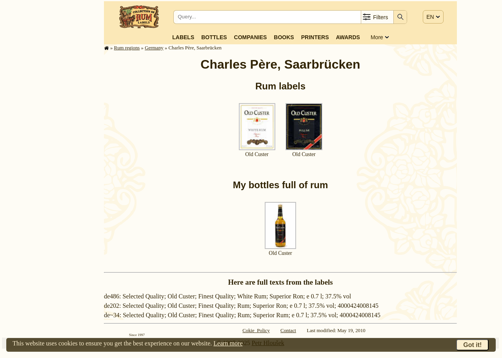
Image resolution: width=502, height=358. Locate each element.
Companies (250, 37)
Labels (183, 37)
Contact (288, 330)
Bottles (214, 37)
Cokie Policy (256, 330)
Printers (315, 37)
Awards (348, 37)
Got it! (472, 345)
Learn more (227, 343)
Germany (154, 48)
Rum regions (127, 48)
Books (284, 37)
